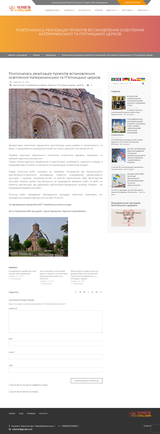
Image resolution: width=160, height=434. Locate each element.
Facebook (147, 426)
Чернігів (80, 85)
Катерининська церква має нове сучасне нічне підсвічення (22, 272)
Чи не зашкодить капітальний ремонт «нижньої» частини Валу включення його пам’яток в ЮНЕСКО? (53, 275)
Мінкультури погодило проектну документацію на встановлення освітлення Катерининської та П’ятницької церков (84, 275)
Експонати (84, 10)
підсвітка (52, 85)
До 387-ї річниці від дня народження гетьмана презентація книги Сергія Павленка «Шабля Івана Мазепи (136, 155)
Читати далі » (129, 114)
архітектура (18, 85)
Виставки (128, 10)
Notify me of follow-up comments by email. (29, 385)
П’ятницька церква (66, 85)
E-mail (12, 352)
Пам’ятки (69, 10)
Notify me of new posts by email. (25, 392)
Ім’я (11, 339)
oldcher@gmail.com (22, 429)
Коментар (13, 308)
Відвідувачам (52, 10)
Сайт (11, 365)
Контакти (43, 413)
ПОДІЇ (21, 413)
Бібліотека (143, 10)
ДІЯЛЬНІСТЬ (112, 10)
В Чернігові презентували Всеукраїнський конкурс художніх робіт (136, 100)
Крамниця (31, 413)
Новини (99, 10)
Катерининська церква (36, 85)
